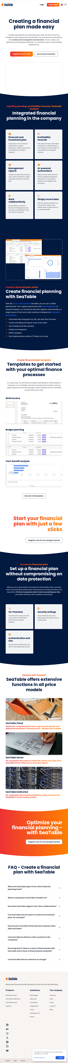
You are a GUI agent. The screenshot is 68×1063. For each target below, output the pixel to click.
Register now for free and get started (44, 540)
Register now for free (21, 54)
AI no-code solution (22, 303)
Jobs (51, 999)
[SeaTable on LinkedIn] (7, 1024)
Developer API (35, 1013)
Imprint (8, 1061)
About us (53, 995)
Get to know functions (46, 54)
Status (32, 1017)
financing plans (49, 306)
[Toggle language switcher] (62, 5)
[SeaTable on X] (7, 1037)
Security (22, 1061)
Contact (53, 1006)
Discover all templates (34, 496)
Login (42, 5)
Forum (32, 1010)
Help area (33, 999)
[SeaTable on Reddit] (7, 1042)
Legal (15, 1061)
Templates (33, 1002)
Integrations (34, 1006)
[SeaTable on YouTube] (7, 1050)
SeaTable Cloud (11, 995)
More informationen (39, 1057)
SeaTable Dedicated (13, 999)
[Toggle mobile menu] (65, 4)
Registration (53, 5)
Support (8, 1006)
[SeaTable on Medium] (7, 1029)
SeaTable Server (11, 1002)
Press (51, 1002)
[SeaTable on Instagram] (7, 1033)
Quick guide (34, 995)
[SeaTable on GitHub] (7, 1046)
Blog (51, 1010)
